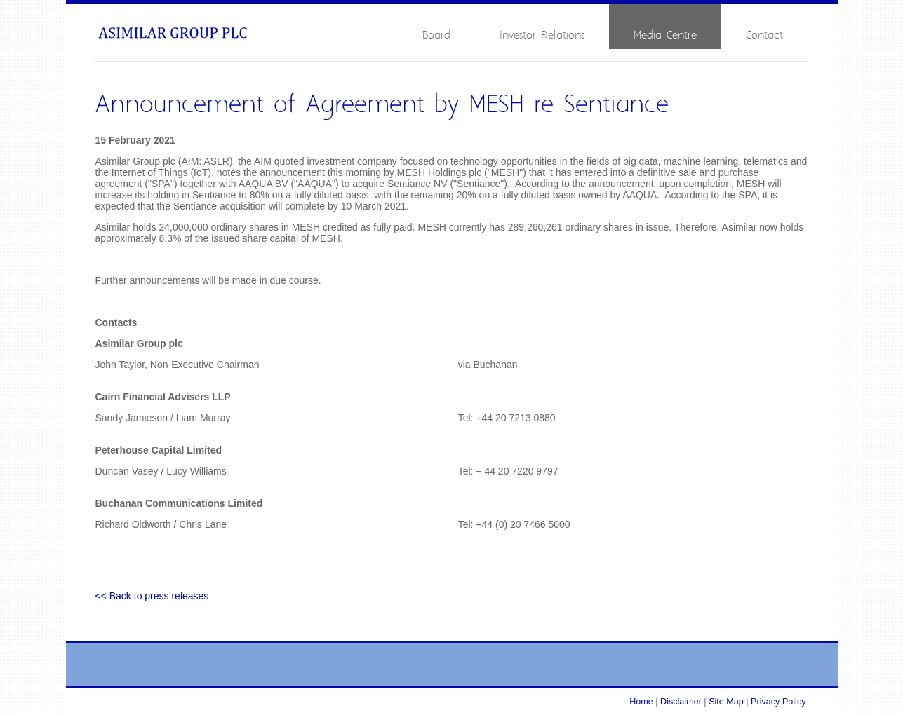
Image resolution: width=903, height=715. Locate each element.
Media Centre (665, 35)
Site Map (726, 702)
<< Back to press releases (152, 595)
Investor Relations (542, 35)
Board (436, 35)
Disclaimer (681, 702)
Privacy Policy (778, 702)
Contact (764, 35)
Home (641, 702)
